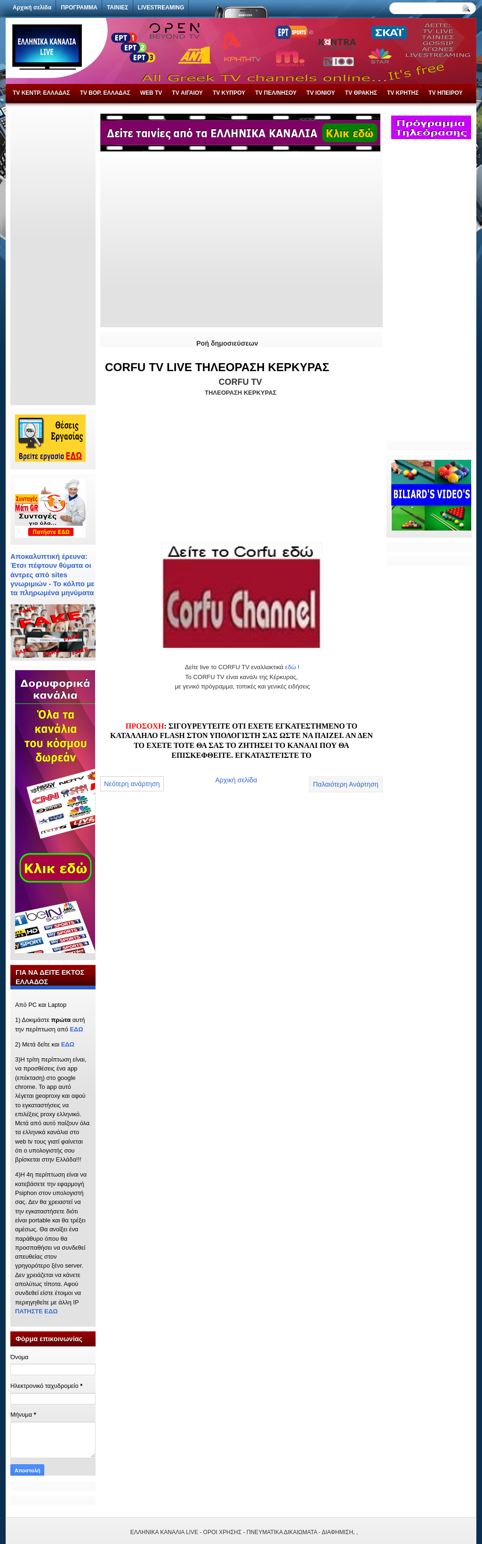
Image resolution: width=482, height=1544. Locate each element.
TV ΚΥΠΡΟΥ (229, 93)
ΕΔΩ (76, 1029)
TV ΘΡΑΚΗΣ (361, 93)
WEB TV (151, 93)
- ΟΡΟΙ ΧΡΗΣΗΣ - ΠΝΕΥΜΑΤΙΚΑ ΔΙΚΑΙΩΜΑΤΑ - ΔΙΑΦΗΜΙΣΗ (276, 1532)
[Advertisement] (52, 256)
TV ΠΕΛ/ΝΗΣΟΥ (276, 93)
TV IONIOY (320, 93)
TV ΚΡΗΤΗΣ (402, 93)
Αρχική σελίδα (236, 780)
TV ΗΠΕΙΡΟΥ (445, 93)
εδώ (290, 667)
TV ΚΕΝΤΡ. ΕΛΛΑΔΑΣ (41, 93)
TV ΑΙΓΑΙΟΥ (187, 93)
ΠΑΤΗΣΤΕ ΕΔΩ (36, 1311)
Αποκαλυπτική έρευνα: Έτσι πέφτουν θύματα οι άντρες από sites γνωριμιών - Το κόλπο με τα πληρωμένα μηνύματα (52, 574)
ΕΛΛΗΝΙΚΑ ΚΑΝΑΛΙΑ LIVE (164, 1532)
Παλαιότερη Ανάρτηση (345, 784)
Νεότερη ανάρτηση (132, 784)
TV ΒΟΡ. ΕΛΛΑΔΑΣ (105, 93)
